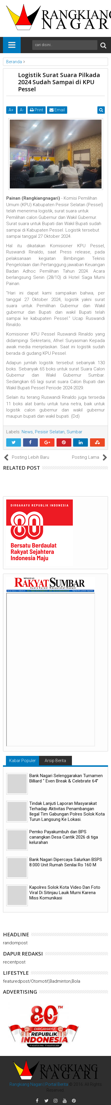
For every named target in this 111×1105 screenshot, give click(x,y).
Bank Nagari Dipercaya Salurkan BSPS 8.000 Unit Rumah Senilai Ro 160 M (65, 862)
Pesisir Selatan (50, 431)
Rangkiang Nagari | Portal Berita (38, 1084)
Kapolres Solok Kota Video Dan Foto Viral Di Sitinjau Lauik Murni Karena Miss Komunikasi (64, 893)
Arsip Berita (55, 760)
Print (36, 110)
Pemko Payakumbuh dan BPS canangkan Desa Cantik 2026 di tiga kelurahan (63, 837)
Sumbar (74, 431)
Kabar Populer (22, 760)
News (27, 431)
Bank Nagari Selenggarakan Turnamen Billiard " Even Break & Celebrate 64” (66, 778)
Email (57, 110)
